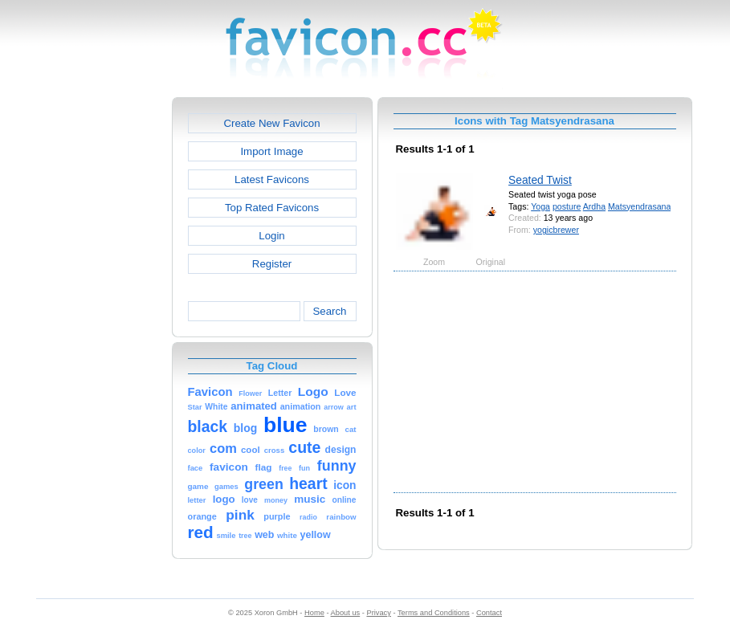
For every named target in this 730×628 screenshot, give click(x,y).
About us (346, 613)
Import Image (271, 151)
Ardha (594, 206)
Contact (489, 613)
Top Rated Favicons (272, 208)
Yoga (540, 206)
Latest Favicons (271, 179)
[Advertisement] (103, 338)
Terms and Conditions (434, 613)
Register (272, 264)
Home (314, 613)
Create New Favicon (271, 123)
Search (329, 311)
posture (567, 206)
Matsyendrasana (639, 206)
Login (271, 236)
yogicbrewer (556, 229)
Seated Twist (540, 179)
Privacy (378, 613)
